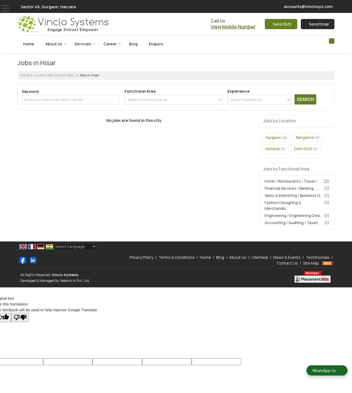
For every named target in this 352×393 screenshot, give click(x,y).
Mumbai (272, 148)
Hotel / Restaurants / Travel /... (292, 181)
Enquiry (156, 43)
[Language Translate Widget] (75, 246)
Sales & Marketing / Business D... (293, 195)
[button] (233, 27)
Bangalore (305, 137)
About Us (56, 43)
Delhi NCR (303, 148)
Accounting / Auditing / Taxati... (292, 222)
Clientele (260, 257)
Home (28, 43)
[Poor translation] (20, 317)
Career (112, 43)
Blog (133, 43)
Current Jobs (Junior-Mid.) (54, 75)
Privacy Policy (141, 257)
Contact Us (287, 263)
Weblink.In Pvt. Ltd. (75, 280)
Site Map (311, 263)
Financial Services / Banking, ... (291, 188)
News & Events (287, 257)
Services (85, 43)
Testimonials (317, 257)
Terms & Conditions (177, 257)
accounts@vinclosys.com (308, 6)
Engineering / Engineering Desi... (294, 215)
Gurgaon (273, 137)
